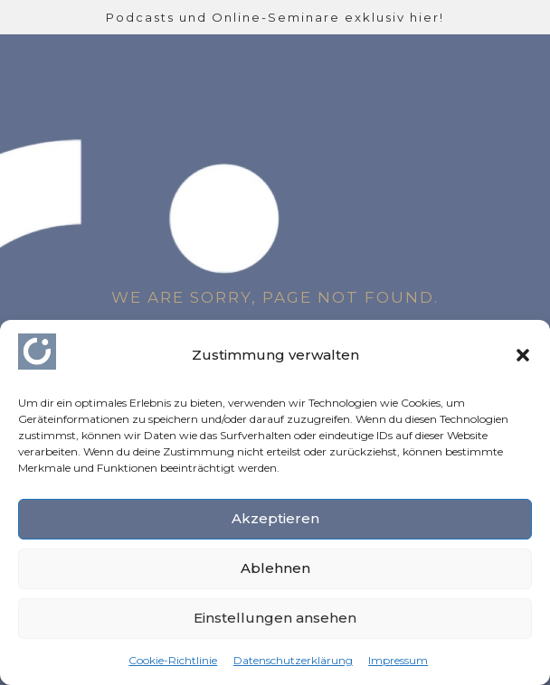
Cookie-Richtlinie (172, 660)
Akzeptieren (275, 518)
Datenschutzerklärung (293, 660)
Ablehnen (275, 568)
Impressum (398, 660)
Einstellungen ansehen (275, 617)
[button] (523, 355)
